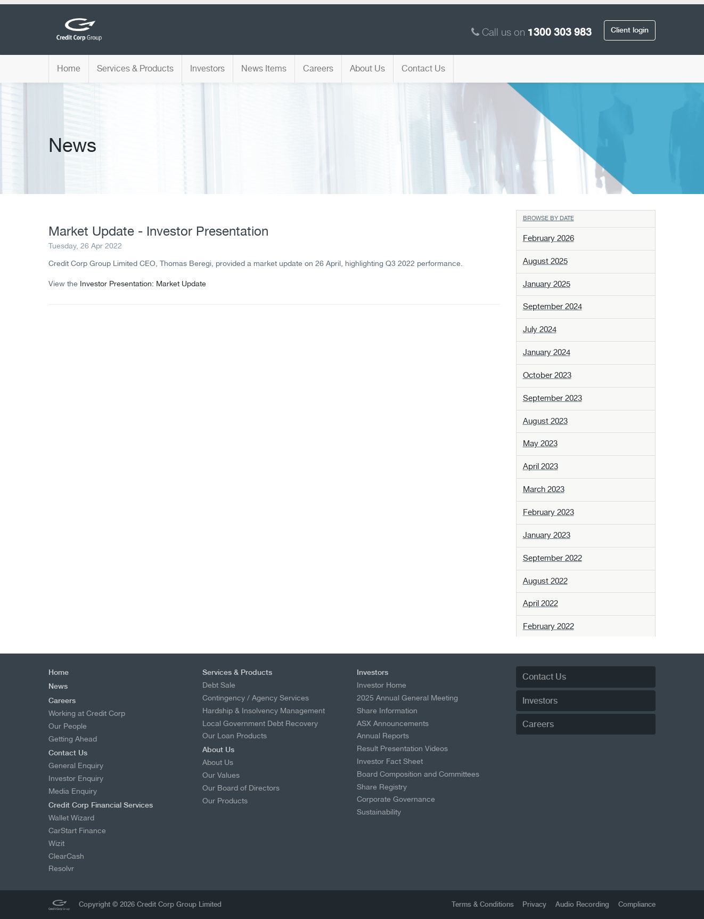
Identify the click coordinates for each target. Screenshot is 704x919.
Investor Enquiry (75, 778)
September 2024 (552, 306)
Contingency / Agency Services (255, 698)
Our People (67, 726)
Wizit (56, 843)
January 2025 (546, 284)
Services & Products (135, 68)
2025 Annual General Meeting (407, 698)
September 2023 (552, 398)
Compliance (637, 904)
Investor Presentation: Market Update (143, 283)
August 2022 (545, 581)
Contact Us (423, 68)
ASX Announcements (393, 723)
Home (68, 68)
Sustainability (379, 812)
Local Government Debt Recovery (260, 723)
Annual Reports (383, 735)
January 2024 (546, 352)
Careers (318, 68)
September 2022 (552, 558)
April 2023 (540, 466)
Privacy (534, 904)
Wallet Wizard (71, 817)
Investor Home (381, 685)
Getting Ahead (72, 739)
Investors (207, 68)
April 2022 (540, 603)
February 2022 (548, 626)
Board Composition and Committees (418, 774)
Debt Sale (218, 685)
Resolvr (61, 868)
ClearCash (66, 856)
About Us (367, 68)
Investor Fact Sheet (390, 761)
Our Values (221, 775)
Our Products (225, 800)
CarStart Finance (77, 830)
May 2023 (540, 443)
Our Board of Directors (241, 788)
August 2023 (545, 421)
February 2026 (548, 238)
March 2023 (543, 489)
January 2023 (546, 535)
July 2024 (539, 329)
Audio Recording (582, 904)
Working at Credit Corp (86, 713)
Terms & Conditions (483, 904)
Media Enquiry (72, 791)
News (58, 686)
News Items (263, 68)
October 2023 (547, 375)
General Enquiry (75, 765)
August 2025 (545, 261)
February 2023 (548, 512)
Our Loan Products (234, 735)
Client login (630, 30)
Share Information (387, 710)
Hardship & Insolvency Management (263, 710)
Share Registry (382, 787)
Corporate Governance (396, 799)
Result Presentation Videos (402, 748)
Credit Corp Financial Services (100, 805)
